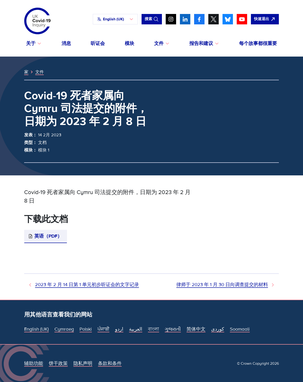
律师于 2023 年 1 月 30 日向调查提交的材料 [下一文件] (222, 285)
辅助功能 (33, 363)
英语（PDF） (48, 236)
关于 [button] (31, 43)
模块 (129, 43)
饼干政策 (58, 363)
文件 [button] (159, 43)
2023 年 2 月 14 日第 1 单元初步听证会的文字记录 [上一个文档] (87, 285)
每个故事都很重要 (258, 43)
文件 (39, 72)
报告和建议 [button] (201, 43)
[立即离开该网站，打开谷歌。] (265, 19)
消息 (66, 43)
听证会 (98, 43)
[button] (115, 19)
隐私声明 (82, 363)
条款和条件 (110, 363)
